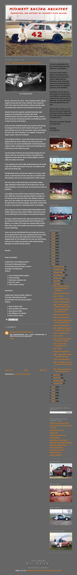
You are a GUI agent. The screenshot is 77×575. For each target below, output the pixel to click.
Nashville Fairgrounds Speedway (61, 442)
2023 (53, 241)
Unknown (13, 332)
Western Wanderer (56, 455)
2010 (53, 398)
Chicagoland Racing (56, 430)
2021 (53, 247)
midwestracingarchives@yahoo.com (44, 570)
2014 (53, 387)
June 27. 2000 (57, 296)
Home (26, 370)
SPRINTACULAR (55, 452)
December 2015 (59, 267)
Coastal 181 (54, 433)
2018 (53, 255)
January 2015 (58, 383)
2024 (53, 238)
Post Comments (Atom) (22, 374)
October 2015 (58, 272)
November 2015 (59, 269)
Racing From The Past (57, 450)
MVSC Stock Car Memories (59, 440)
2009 (53, 401)
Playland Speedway (56, 447)
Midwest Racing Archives (39, 9)
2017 (53, 258)
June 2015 (57, 284)
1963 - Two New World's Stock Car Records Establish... (61, 288)
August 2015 (58, 278)
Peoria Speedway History (58, 445)
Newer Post (9, 370)
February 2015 (59, 380)
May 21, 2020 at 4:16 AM (25, 332)
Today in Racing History (61, 293)
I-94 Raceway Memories (58, 435)
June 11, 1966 (57, 336)
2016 (53, 261)
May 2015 (57, 375)
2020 (53, 250)
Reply (12, 338)
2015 (53, 264)
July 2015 (57, 281)
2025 (53, 236)
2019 (53, 253)
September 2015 (59, 275)
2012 (53, 392)
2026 (53, 233)
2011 (53, 395)
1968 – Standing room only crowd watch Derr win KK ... (62, 364)
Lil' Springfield (55, 438)
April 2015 (57, 378)
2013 (53, 390)
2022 (53, 244)
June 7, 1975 (57, 348)
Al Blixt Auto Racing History (59, 423)
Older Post (43, 370)
